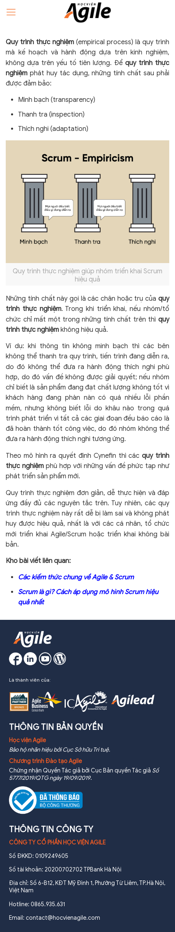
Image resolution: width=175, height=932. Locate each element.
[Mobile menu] (11, 12)
